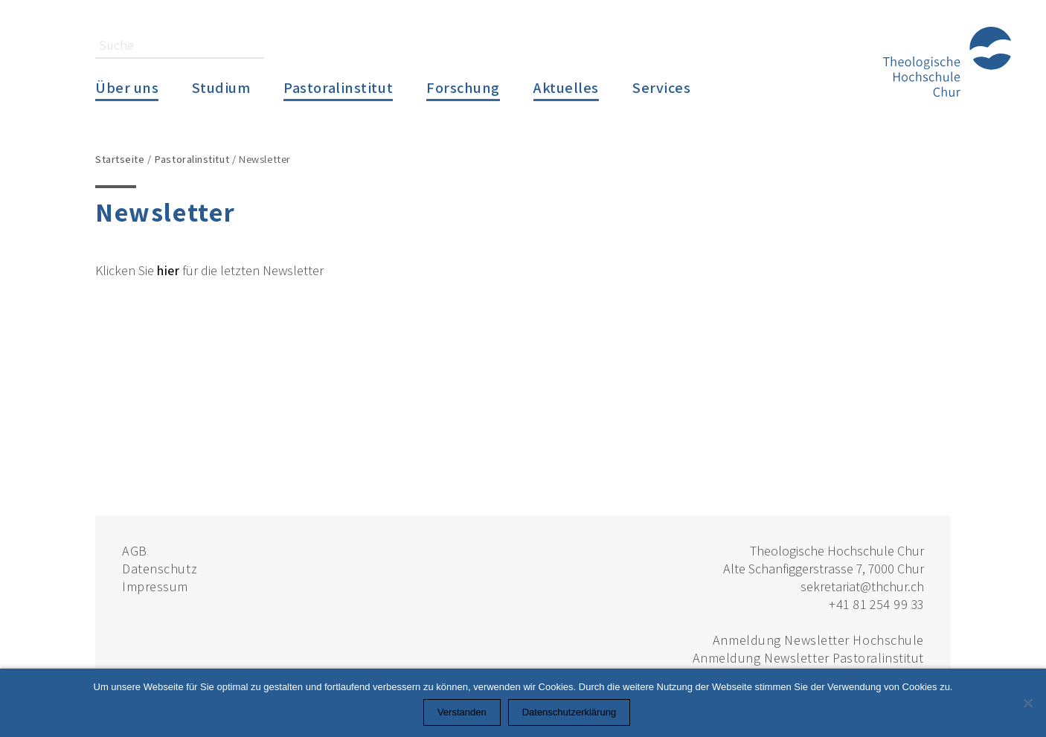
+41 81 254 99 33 (876, 604)
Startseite (120, 159)
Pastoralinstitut (338, 87)
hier (168, 270)
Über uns (126, 87)
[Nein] (1027, 702)
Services (661, 87)
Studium (221, 87)
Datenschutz (159, 568)
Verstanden (462, 712)
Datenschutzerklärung (569, 712)
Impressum (155, 586)
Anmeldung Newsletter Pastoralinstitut (808, 657)
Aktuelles (566, 87)
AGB (134, 550)
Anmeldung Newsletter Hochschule (818, 640)
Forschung (463, 87)
